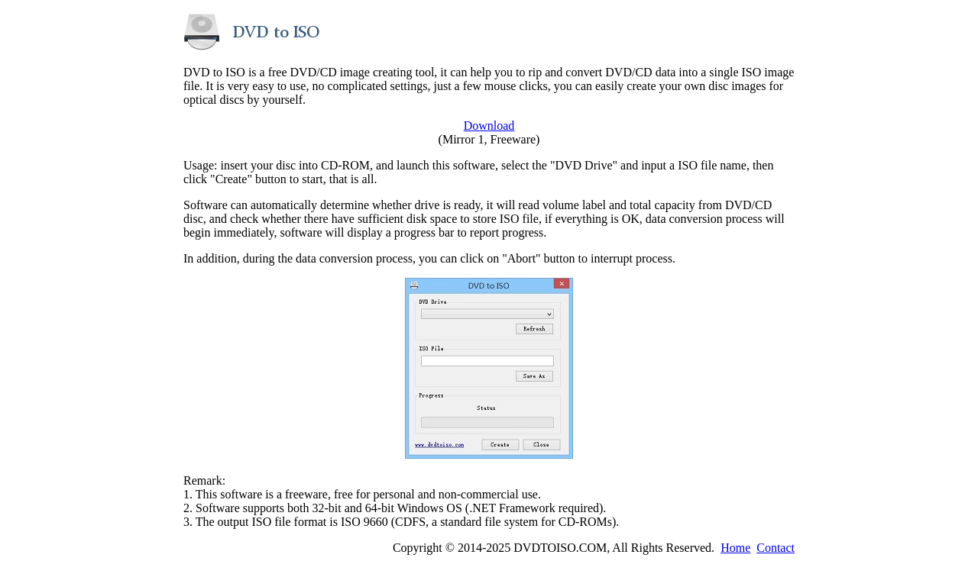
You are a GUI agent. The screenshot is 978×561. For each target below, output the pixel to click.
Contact (775, 547)
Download (489, 125)
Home (735, 547)
